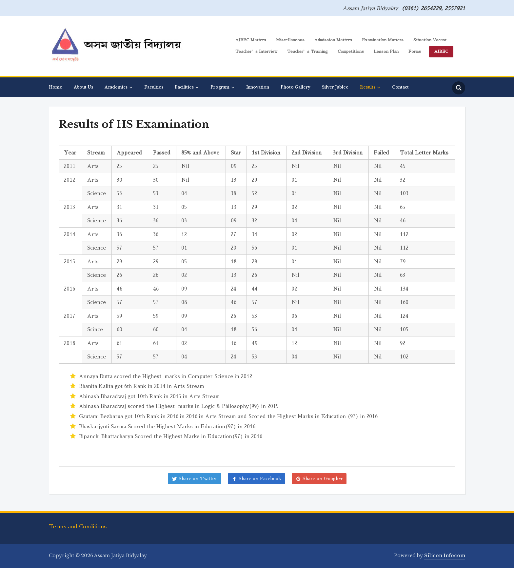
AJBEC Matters (250, 40)
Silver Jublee (335, 87)
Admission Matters (333, 40)
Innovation (257, 87)
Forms (414, 51)
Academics (116, 87)
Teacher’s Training (307, 51)
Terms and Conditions (78, 526)
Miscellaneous (290, 40)
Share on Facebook (260, 478)
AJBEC (441, 51)
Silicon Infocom (444, 555)
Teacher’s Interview (256, 51)
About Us (83, 87)
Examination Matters (383, 40)
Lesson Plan (386, 51)
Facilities (184, 87)
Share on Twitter (198, 478)
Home (55, 87)
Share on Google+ (323, 478)
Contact (400, 87)
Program (219, 87)
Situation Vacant (429, 40)
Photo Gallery (295, 87)
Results (367, 87)
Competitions (351, 51)
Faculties (153, 87)
